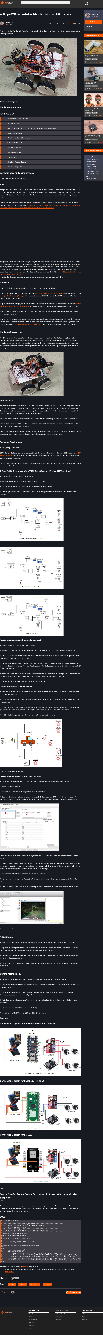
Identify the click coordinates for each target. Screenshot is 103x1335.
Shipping (31, 1322)
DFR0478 (87, 59)
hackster (25, 1267)
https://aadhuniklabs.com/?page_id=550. (49, 293)
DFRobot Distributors (61, 1314)
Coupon (84, 1319)
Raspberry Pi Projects (92, 159)
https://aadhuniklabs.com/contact (30, 324)
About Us (31, 1314)
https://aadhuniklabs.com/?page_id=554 (14, 296)
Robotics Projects (91, 161)
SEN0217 (94, 139)
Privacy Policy (32, 1319)
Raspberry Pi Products (93, 157)
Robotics (47, 1284)
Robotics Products (91, 169)
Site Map (58, 1319)
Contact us (58, 1317)
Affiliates (85, 1314)
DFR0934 (94, 112)
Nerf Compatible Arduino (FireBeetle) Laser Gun (91, 56)
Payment (31, 1325)
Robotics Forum (91, 164)
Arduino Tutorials (91, 178)
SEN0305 (87, 139)
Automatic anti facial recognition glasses (90, 82)
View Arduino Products (93, 171)
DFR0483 (94, 59)
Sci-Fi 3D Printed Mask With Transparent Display (92, 109)
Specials (85, 1317)
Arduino (11, 1284)
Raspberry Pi (34, 1284)
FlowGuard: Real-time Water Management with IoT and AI (92, 136)
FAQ (29, 1328)
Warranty (31, 1317)
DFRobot (22, 1284)
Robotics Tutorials (91, 166)
